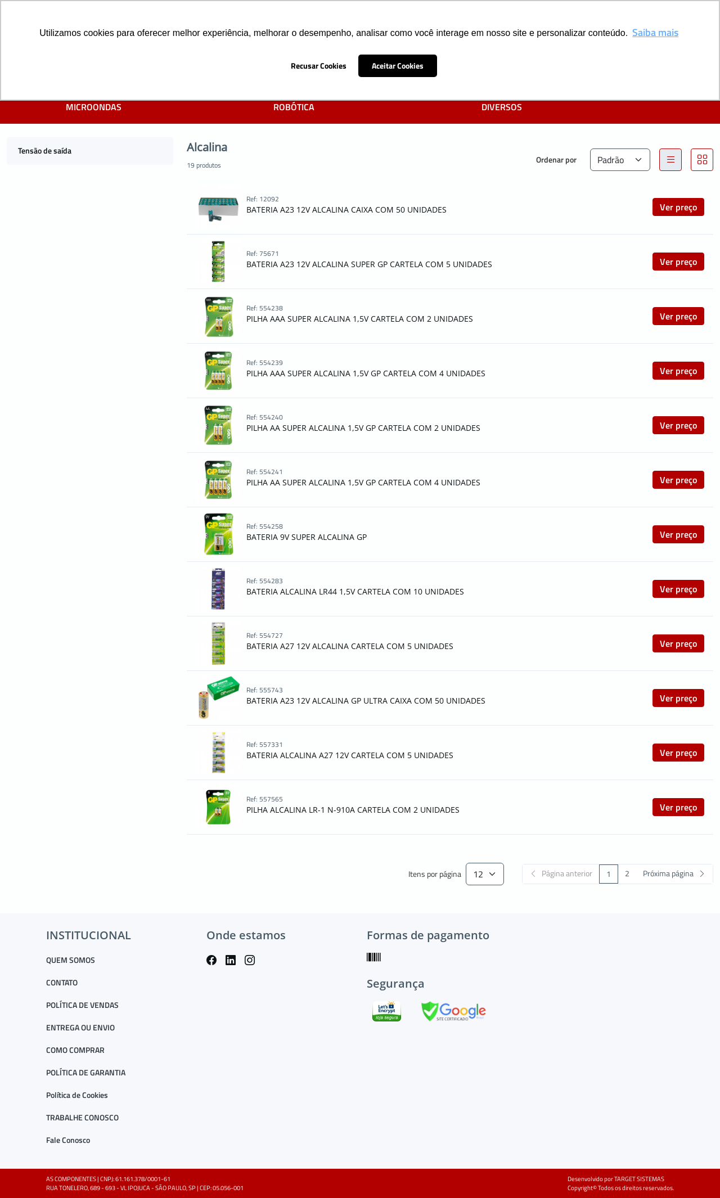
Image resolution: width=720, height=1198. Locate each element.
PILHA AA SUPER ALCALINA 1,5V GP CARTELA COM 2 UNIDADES (363, 427)
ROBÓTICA (293, 107)
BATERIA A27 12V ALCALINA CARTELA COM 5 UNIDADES (349, 646)
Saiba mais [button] (655, 32)
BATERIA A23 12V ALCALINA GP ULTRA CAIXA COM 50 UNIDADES (365, 700)
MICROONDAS (94, 107)
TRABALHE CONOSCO (82, 1117)
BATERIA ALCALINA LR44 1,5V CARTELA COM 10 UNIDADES (355, 591)
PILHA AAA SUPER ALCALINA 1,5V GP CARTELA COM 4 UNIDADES (365, 373)
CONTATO (62, 982)
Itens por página (434, 874)
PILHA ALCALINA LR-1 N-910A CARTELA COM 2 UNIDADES (353, 809)
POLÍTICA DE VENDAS (82, 1005)
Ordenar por (556, 159)
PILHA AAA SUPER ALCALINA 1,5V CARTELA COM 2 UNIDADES (359, 318)
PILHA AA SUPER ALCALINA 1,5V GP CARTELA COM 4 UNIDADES (363, 482)
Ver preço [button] (678, 207)
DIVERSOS (502, 107)
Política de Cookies (77, 1095)
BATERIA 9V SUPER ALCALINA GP (306, 537)
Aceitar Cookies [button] (398, 66)
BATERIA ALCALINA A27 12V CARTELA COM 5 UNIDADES (349, 755)
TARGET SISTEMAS (639, 1178)
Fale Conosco (68, 1140)
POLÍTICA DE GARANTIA (85, 1072)
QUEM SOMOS (70, 960)
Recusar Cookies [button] (318, 66)
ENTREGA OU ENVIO (80, 1027)
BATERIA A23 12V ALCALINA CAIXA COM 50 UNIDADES (346, 209)
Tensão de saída (44, 150)
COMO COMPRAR (75, 1050)
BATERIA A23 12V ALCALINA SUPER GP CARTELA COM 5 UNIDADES (369, 264)
